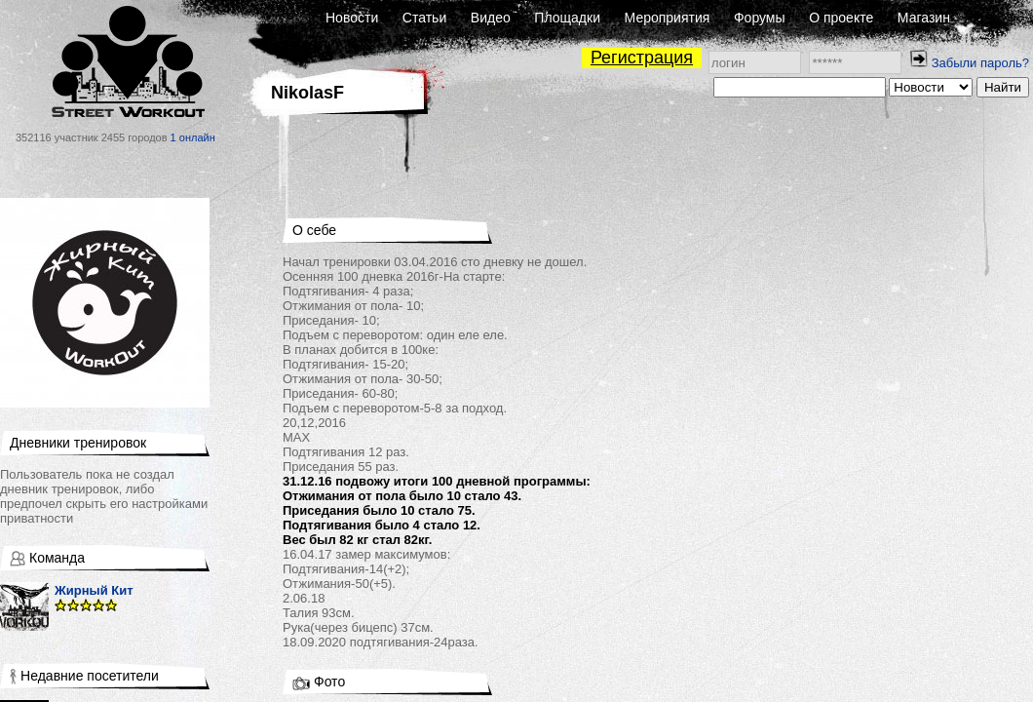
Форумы (759, 17)
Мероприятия (667, 17)
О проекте (841, 17)
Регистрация (642, 57)
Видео (491, 17)
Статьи (424, 17)
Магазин (924, 17)
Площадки (567, 17)
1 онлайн (193, 137)
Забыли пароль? (980, 63)
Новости (351, 17)
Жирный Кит (94, 590)
